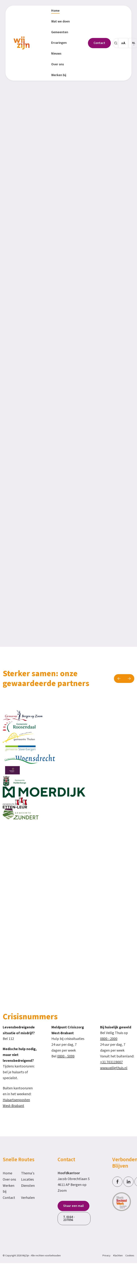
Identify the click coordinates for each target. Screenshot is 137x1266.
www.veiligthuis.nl (113, 1068)
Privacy (106, 1255)
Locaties (27, 1179)
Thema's (27, 1173)
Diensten (28, 1185)
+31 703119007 (111, 1062)
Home (7, 1173)
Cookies (129, 1255)
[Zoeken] (115, 43)
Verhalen (28, 1197)
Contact (9, 1197)
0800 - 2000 (108, 1038)
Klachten (118, 1255)
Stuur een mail (73, 1206)
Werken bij (8, 1188)
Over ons (9, 1179)
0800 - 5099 (65, 1056)
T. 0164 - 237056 (69, 1218)
